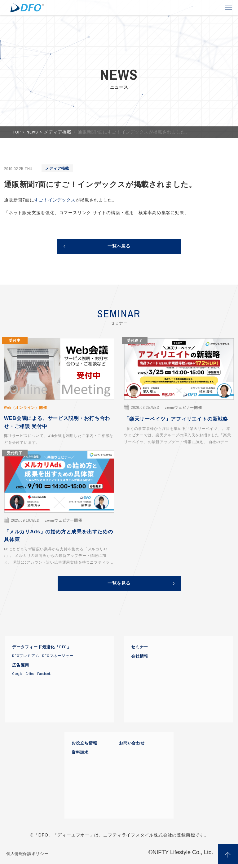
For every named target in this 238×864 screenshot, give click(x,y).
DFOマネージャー (57, 656)
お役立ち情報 (84, 743)
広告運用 (20, 665)
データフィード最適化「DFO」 (41, 647)
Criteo (30, 674)
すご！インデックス (54, 199)
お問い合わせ (132, 743)
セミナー (139, 647)
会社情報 (139, 656)
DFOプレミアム (25, 656)
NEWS (33, 132)
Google (17, 674)
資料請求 (80, 752)
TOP (17, 132)
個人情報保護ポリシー (27, 853)
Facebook (44, 674)
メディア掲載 (58, 132)
